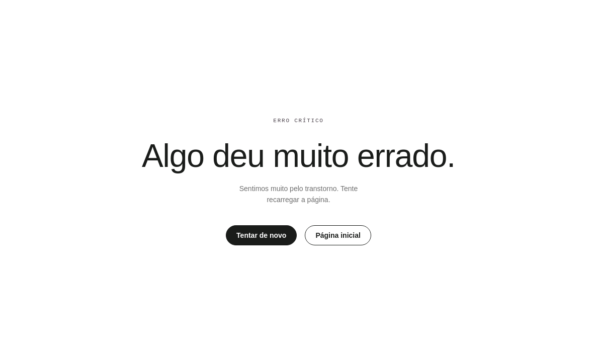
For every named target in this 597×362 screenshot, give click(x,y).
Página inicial (337, 235)
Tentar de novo (261, 235)
